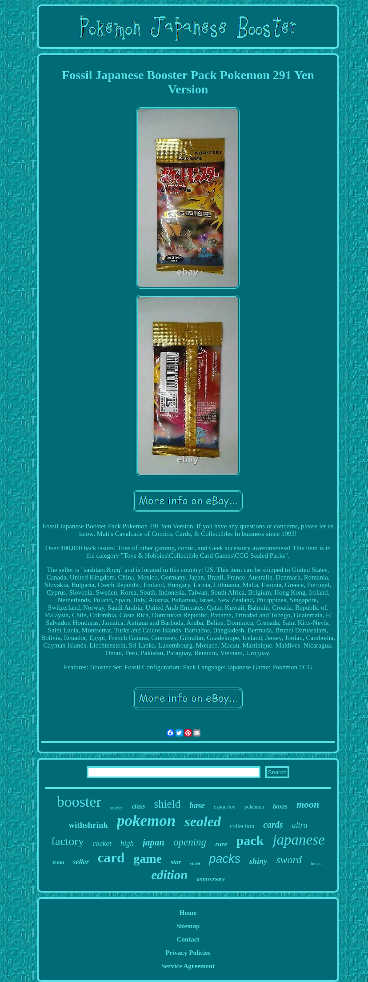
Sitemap (188, 926)
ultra (300, 825)
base (197, 805)
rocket (102, 843)
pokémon (254, 807)
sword (289, 859)
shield (167, 804)
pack (250, 840)
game (147, 858)
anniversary (210, 878)
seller (81, 861)
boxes (280, 806)
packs (225, 858)
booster (79, 801)
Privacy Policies (187, 952)
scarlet (116, 807)
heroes (317, 863)
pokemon (146, 820)
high (127, 843)
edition (169, 875)
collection (242, 826)
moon (307, 804)
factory (67, 841)
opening (189, 842)
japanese (298, 840)
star (176, 861)
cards (273, 824)
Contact (188, 939)
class (138, 806)
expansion (225, 807)
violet (195, 863)
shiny (258, 861)
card (111, 857)
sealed (202, 821)
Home (188, 912)
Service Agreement (188, 966)
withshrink (88, 824)
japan (153, 842)
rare (221, 844)
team (58, 862)
